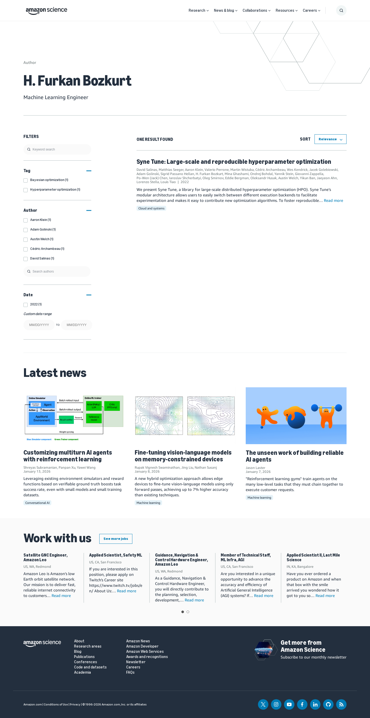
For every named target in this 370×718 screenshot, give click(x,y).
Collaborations (255, 10)
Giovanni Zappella (309, 174)
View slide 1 (182, 612)
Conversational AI (37, 503)
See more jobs (115, 538)
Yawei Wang (86, 467)
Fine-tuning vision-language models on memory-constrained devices (183, 456)
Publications (84, 657)
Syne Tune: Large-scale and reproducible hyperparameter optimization (234, 161)
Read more (333, 200)
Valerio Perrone (217, 169)
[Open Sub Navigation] (208, 11)
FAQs (130, 672)
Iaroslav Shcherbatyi (185, 178)
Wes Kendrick (297, 169)
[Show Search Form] (341, 10)
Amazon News (138, 641)
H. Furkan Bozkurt (209, 174)
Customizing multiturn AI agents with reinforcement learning (67, 456)
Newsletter (135, 662)
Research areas (87, 646)
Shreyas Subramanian (40, 467)
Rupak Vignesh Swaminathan (157, 467)
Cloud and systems (151, 208)
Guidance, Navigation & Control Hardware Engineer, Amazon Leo (181, 560)
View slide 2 (188, 612)
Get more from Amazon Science (303, 646)
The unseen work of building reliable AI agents (295, 456)
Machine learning (148, 503)
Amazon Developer (142, 646)
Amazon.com (32, 704)
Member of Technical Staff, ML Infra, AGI (246, 557)
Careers (310, 10)
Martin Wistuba (242, 169)
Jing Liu (187, 467)
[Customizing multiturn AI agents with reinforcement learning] (73, 415)
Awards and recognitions (147, 657)
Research (197, 10)
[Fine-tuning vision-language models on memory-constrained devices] (185, 415)
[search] (57, 149)
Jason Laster (255, 468)
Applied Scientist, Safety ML (115, 555)
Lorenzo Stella (148, 182)
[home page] (46, 9)
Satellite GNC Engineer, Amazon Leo (45, 557)
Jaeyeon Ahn (327, 178)
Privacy (75, 704)
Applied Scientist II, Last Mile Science (313, 557)
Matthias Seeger (171, 169)
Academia (82, 672)
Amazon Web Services (145, 652)
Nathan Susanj (206, 467)
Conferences (85, 662)
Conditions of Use (56, 704)
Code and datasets (90, 667)
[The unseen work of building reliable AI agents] (296, 415)
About (79, 641)
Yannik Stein (283, 174)
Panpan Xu (67, 467)
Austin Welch (288, 178)
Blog (77, 652)
